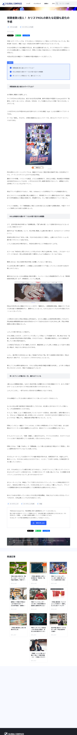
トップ (28, 3)
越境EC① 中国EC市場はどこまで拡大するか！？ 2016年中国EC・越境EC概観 (18, 604)
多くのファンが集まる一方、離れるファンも (27, 76)
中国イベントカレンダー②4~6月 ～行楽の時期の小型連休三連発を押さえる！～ (38, 604)
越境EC (46, 3)
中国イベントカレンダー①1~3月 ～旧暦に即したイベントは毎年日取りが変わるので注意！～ (58, 578)
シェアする (26, 35)
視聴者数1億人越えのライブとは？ (23, 68)
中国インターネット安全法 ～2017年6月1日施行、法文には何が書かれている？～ (38, 629)
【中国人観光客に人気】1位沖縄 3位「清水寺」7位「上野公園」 (38, 578)
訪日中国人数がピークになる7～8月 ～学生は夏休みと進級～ (58, 629)
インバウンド (37, 3)
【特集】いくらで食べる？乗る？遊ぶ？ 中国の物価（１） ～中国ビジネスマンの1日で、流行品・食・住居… (38, 655)
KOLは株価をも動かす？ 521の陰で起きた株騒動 (28, 72)
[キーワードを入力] (66, 3)
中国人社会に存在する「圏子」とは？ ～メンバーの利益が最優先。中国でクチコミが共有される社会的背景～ (18, 578)
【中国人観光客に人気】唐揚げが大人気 (18, 628)
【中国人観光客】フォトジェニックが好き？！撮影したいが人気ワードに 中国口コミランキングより (58, 604)
